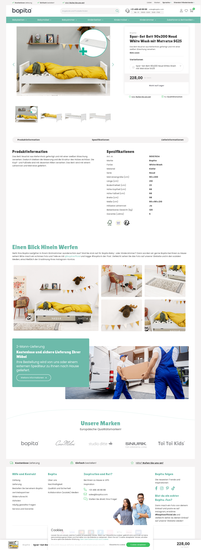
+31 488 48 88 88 (134, 9)
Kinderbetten (91, 19)
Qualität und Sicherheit (59, 495)
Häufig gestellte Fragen (24, 511)
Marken (151, 2)
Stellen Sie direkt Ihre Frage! (103, 506)
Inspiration (89, 491)
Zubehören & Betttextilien (174, 19)
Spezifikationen (100, 145)
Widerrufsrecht (20, 503)
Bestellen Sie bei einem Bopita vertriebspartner (27, 497)
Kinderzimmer (142, 19)
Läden (143, 2)
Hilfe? (73, 3)
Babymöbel (42, 19)
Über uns (52, 487)
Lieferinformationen (172, 145)
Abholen (16, 507)
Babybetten (18, 19)
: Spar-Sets (32, 26)
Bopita (133, 38)
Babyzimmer (66, 19)
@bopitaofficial (72, 261)
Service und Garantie (22, 516)
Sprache (161, 2)
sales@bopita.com (151, 9)
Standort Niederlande (178, 2)
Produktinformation (28, 145)
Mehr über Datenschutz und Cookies (94, 539)
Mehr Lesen (134, 58)
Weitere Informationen (34, 384)
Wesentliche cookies (117, 545)
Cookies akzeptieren (138, 545)
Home (14, 26)
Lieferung (17, 491)
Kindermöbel (116, 19)
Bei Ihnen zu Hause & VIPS (96, 487)
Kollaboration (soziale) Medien (63, 499)
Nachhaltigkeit (55, 491)
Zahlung (16, 487)
